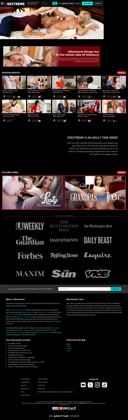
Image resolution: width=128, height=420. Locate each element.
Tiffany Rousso (107, 92)
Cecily (96, 92)
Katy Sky (11, 116)
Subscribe (115, 289)
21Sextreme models (12, 314)
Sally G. (92, 92)
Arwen (37, 116)
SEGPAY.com (83, 403)
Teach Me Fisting (11, 119)
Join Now (87, 3)
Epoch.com (31, 403)
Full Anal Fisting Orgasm (11, 114)
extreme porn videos (45, 312)
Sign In (98, 3)
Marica (87, 92)
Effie (79, 92)
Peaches (105, 116)
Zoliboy (109, 119)
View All (121, 72)
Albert (55, 116)
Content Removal (64, 404)
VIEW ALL (121, 172)
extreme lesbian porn (17, 310)
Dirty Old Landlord (59, 114)
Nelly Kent (60, 92)
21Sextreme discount (44, 332)
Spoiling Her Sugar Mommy (87, 114)
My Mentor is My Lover (111, 90)
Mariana (8, 332)
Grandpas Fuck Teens (37, 95)
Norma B (14, 332)
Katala (83, 92)
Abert (24, 332)
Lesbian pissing (108, 114)
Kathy (86, 116)
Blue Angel (111, 116)
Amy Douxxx (116, 92)
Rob (30, 332)
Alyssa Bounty (36, 92)
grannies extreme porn (24, 317)
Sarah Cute (60, 116)
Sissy (11, 92)
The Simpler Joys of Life (36, 90)
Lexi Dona (6, 116)
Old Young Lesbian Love (113, 95)
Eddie (29, 92)
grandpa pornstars (27, 312)
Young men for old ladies (87, 90)
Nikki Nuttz (6, 92)
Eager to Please (33, 114)
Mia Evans (81, 116)
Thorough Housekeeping (61, 90)
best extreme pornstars (28, 330)
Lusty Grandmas (11, 95)
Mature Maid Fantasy (10, 90)
